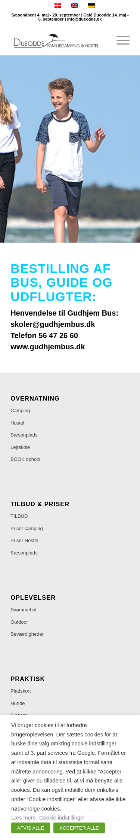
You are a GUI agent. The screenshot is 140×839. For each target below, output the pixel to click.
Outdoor (19, 622)
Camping (20, 410)
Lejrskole (20, 447)
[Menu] (119, 40)
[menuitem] (119, 40)
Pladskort (20, 691)
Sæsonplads (23, 435)
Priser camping (26, 528)
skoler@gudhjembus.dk (52, 324)
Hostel (17, 423)
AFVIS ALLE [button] (30, 828)
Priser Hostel (24, 540)
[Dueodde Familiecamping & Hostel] (58, 40)
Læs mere (23, 818)
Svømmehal (23, 609)
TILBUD (19, 516)
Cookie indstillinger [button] (62, 818)
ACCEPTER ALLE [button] (79, 828)
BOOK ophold (25, 459)
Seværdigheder (27, 634)
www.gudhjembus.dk (47, 347)
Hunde (17, 703)
